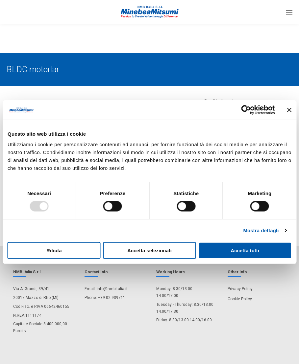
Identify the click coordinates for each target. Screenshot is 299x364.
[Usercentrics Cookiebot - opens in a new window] (246, 110)
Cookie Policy (240, 299)
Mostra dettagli (261, 230)
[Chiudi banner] (289, 110)
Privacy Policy (240, 288)
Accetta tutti (245, 250)
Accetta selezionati (149, 250)
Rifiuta (54, 250)
